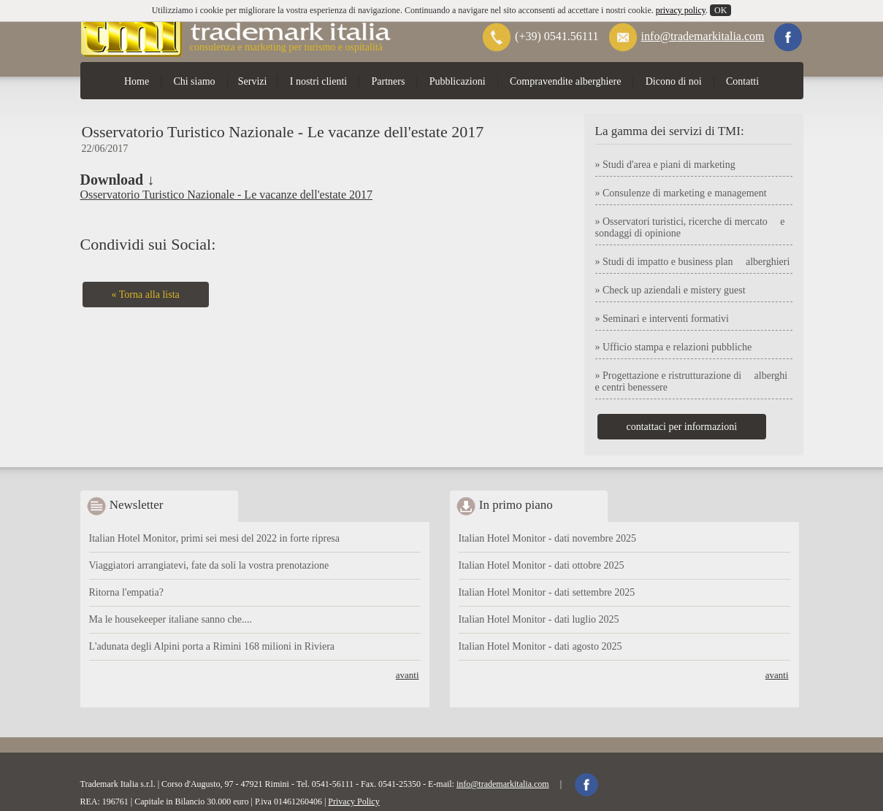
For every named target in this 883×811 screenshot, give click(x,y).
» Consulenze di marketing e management (681, 193)
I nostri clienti (319, 81)
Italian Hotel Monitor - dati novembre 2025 (547, 538)
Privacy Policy (353, 801)
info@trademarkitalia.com (703, 36)
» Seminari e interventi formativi (662, 318)
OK (720, 10)
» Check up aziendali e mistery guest (670, 290)
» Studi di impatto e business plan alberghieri (692, 261)
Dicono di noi (674, 81)
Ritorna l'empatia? (126, 592)
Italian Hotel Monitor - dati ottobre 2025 (541, 565)
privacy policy (681, 10)
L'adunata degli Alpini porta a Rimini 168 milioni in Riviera (212, 646)
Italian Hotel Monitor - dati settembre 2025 (547, 592)
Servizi (252, 81)
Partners (388, 81)
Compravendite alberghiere (566, 81)
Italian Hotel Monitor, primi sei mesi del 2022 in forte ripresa (214, 538)
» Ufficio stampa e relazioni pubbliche (673, 347)
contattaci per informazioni (682, 426)
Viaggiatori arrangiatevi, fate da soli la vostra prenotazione (209, 565)
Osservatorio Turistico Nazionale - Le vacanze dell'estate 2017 (226, 194)
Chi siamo (194, 81)
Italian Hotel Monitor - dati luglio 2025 (539, 619)
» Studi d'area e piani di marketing (665, 164)
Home (136, 81)
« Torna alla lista (146, 294)
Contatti (742, 81)
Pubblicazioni (457, 81)
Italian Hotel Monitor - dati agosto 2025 (540, 646)
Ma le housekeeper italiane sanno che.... (171, 619)
